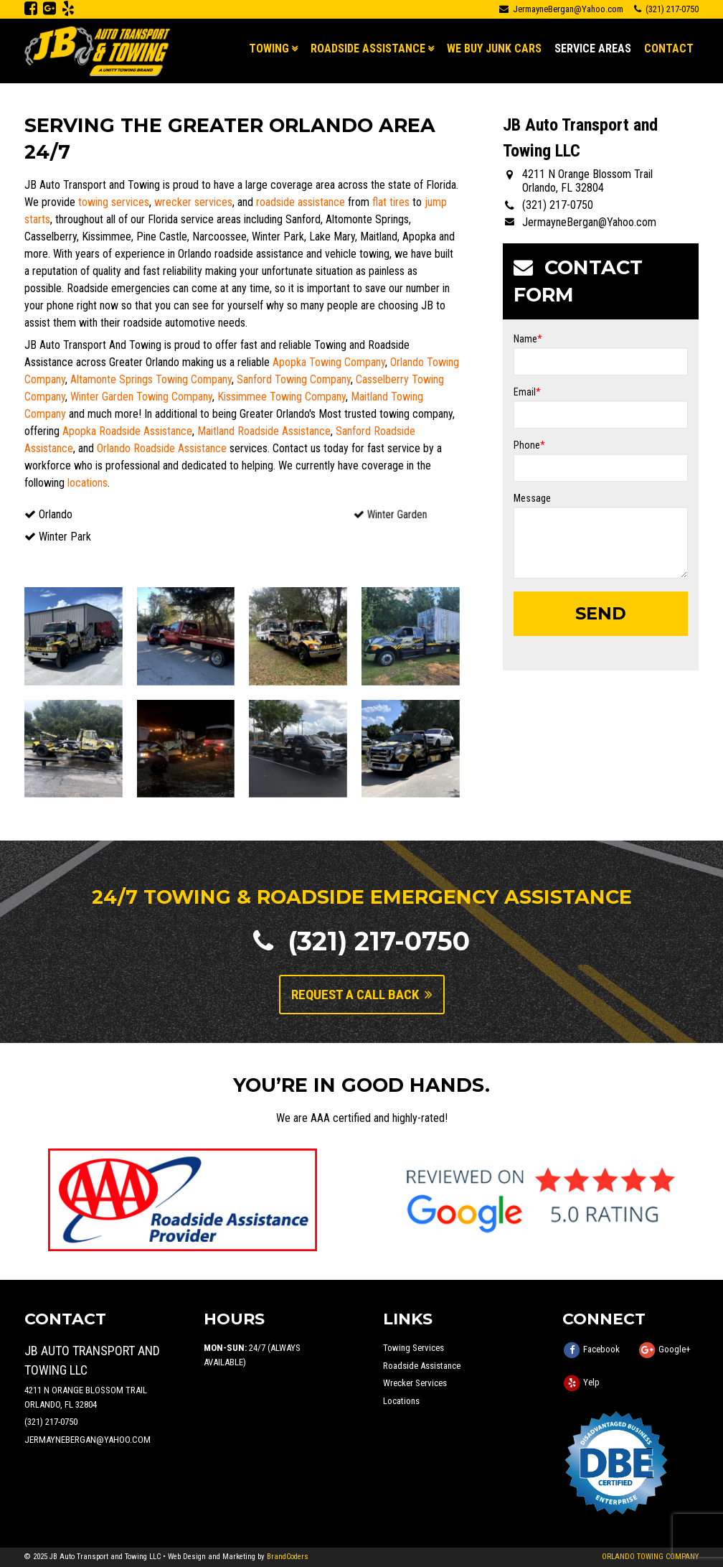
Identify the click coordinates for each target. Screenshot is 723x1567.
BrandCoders (287, 1556)
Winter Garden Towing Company (141, 396)
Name (528, 339)
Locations (401, 1400)
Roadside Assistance (368, 48)
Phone (529, 445)
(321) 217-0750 (361, 941)
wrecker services (193, 202)
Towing (269, 48)
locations (87, 483)
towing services (113, 202)
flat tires (391, 202)
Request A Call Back (362, 994)
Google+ (674, 1349)
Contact (669, 48)
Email (527, 392)
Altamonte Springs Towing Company (151, 379)
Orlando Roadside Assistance (162, 448)
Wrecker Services (415, 1382)
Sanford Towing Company (294, 379)
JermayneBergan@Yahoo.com (561, 9)
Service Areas (592, 48)
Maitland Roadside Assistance (264, 431)
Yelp (591, 1382)
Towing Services (413, 1347)
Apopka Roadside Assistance (127, 431)
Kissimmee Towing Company (281, 396)
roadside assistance (300, 202)
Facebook (601, 1349)
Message (532, 498)
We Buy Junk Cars (494, 48)
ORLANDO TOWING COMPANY (650, 1556)
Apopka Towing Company (329, 362)
